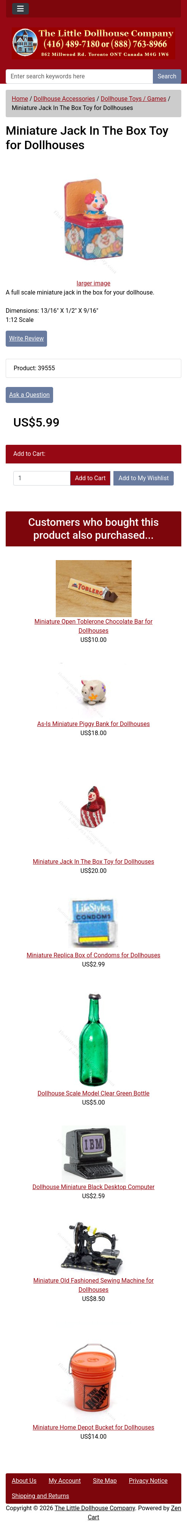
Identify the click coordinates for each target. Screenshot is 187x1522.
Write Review (26, 338)
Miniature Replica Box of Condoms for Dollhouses (93, 955)
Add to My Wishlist (143, 478)
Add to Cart (90, 478)
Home (20, 98)
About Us (24, 1480)
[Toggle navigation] (20, 8)
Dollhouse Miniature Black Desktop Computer (94, 1187)
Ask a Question (29, 394)
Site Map (105, 1480)
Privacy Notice (148, 1480)
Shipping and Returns (40, 1496)
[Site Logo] (93, 43)
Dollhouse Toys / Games (133, 98)
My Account (65, 1480)
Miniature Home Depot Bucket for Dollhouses (93, 1427)
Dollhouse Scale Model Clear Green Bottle (93, 1093)
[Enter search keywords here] (79, 76)
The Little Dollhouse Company (95, 1508)
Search (167, 76)
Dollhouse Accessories (64, 98)
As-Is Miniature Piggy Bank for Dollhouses (93, 724)
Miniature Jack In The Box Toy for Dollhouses (93, 861)
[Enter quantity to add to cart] (42, 478)
